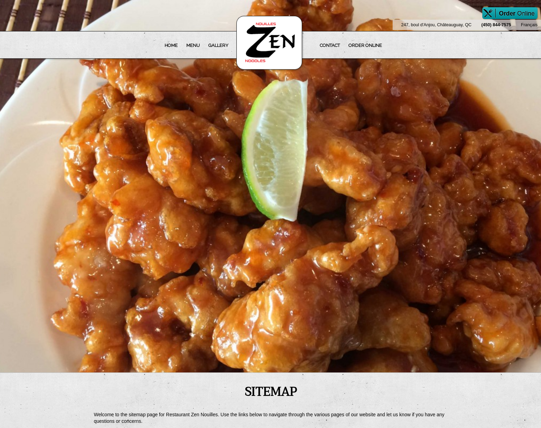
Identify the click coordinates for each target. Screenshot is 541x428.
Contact (330, 45)
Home (171, 45)
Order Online (365, 45)
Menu (193, 45)
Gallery (218, 45)
